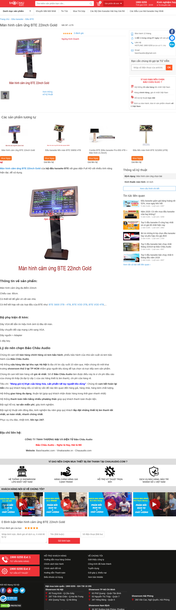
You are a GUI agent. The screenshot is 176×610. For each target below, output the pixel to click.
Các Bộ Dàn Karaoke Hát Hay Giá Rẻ (107, 11)
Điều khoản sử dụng (53, 577)
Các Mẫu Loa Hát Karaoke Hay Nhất (146, 11)
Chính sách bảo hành (54, 564)
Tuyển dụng (93, 568)
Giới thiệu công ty (96, 559)
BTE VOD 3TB (79, 304)
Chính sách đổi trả (52, 568)
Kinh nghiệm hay (166, 3)
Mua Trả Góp (79, 11)
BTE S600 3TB (57, 304)
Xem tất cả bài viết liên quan (137, 264)
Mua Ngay (6, 158)
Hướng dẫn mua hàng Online (57, 559)
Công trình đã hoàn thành (99, 564)
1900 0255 (144, 3)
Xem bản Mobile (95, 577)
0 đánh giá (78, 33)
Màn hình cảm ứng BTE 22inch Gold (20, 168)
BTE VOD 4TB (96, 304)
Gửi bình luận (64, 540)
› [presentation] (171, 506)
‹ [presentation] (4, 506)
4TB (69, 304)
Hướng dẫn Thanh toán (54, 573)
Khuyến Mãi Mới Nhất (46, 11)
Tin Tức (64, 11)
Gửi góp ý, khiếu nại (97, 573)
